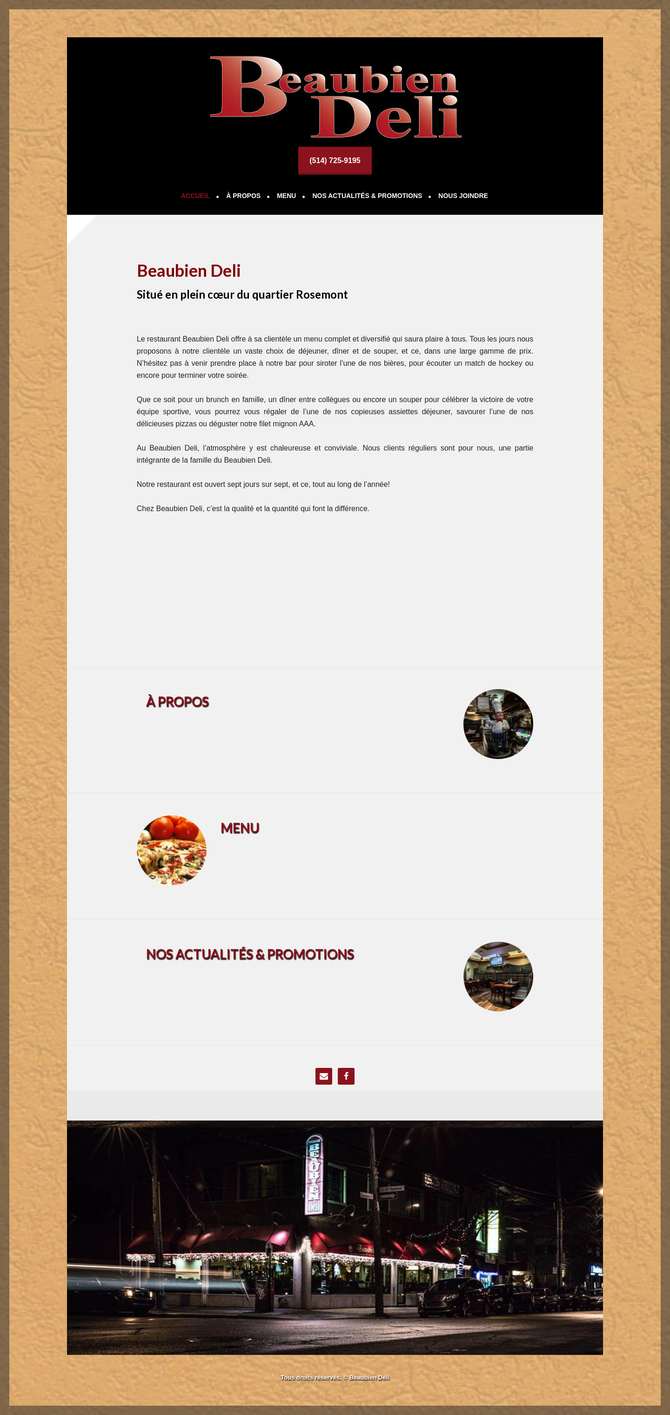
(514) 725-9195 (334, 160)
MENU (240, 827)
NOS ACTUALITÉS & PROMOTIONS (250, 954)
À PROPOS (177, 701)
